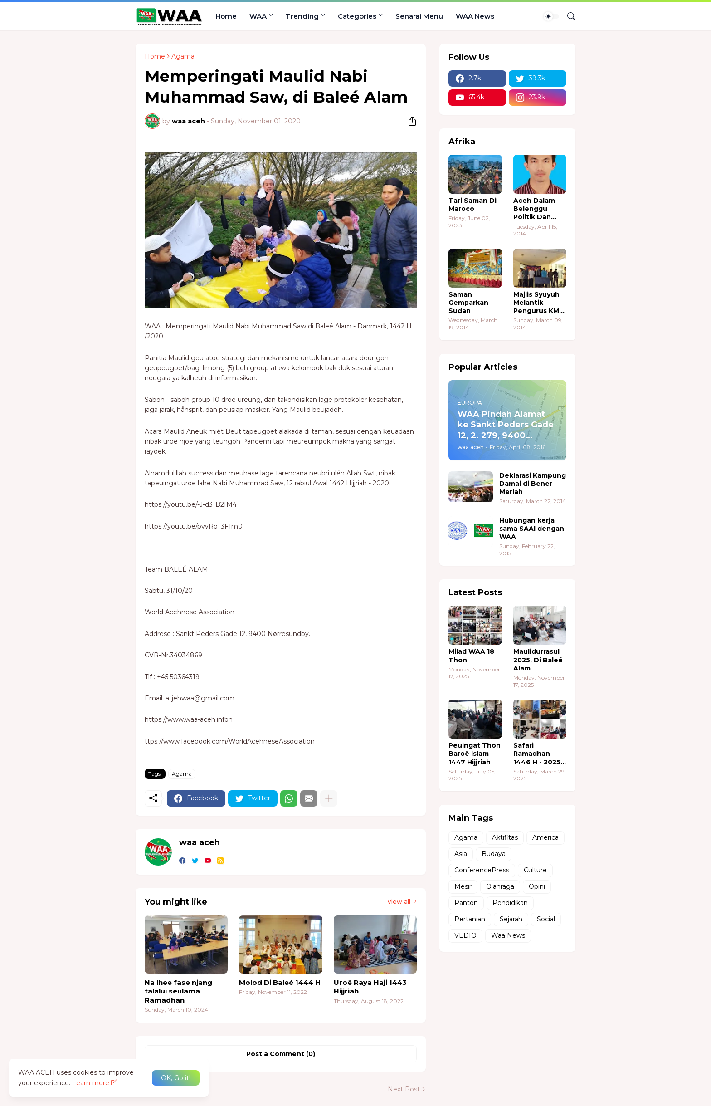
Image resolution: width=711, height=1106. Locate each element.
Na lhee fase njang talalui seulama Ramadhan (178, 991)
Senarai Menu (419, 16)
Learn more (90, 1083)
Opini (537, 886)
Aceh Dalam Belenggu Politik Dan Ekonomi (534, 208)
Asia (460, 854)
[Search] (567, 16)
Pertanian (469, 919)
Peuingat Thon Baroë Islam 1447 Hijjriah (474, 753)
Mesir (463, 886)
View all (398, 901)
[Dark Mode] (551, 16)
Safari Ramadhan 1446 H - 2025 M (536, 753)
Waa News (508, 935)
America (545, 837)
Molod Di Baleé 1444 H (280, 982)
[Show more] (328, 798)
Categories (357, 16)
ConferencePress (481, 870)
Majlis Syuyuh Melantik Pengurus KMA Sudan (538, 302)
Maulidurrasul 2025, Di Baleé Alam (538, 659)
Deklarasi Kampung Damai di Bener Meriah (532, 483)
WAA (258, 16)
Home (226, 16)
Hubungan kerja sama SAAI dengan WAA (531, 528)
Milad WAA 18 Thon (471, 655)
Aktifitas (505, 837)
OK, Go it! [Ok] (175, 1078)
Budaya (494, 854)
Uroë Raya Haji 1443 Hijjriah (370, 987)
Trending (302, 16)
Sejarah (511, 919)
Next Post (404, 1089)
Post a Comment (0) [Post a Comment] (280, 1054)
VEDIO (465, 935)
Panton (466, 903)
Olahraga (500, 886)
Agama (183, 56)
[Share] (409, 121)
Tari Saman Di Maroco (472, 204)
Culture (535, 870)
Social (546, 919)
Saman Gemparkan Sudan (468, 302)
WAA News (475, 16)
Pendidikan (510, 903)
